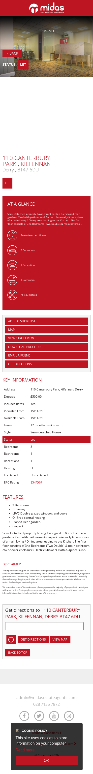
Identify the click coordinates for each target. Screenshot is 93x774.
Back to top (17, 652)
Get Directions (20, 364)
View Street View (21, 338)
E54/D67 (36, 482)
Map (11, 329)
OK (46, 760)
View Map (60, 639)
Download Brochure (25, 347)
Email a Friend (19, 355)
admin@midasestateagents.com (46, 697)
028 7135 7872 (46, 704)
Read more (25, 750)
